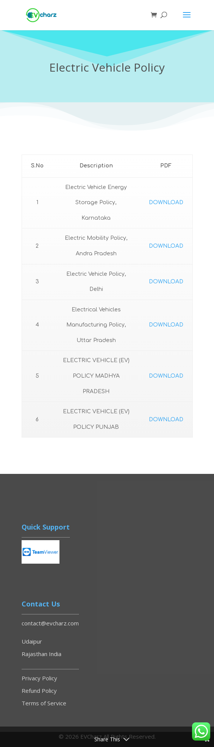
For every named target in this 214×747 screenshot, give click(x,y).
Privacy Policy (39, 678)
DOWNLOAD (166, 202)
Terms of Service (44, 703)
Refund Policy (39, 690)
